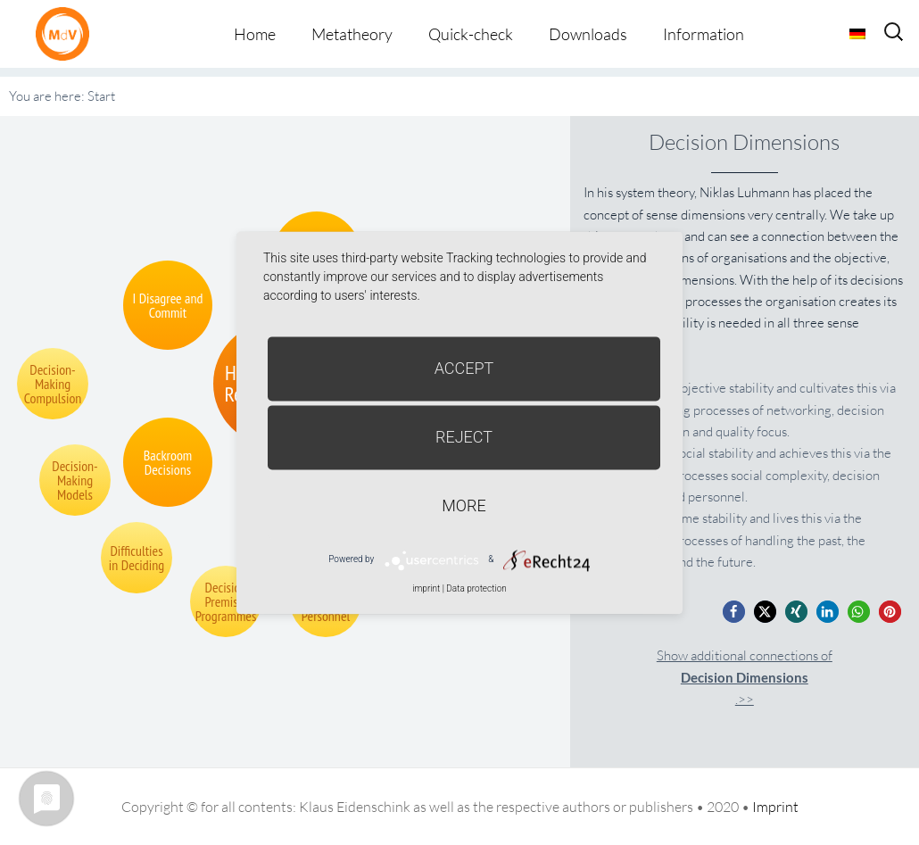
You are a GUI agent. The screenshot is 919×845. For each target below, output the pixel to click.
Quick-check (470, 34)
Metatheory (352, 34)
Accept (464, 368)
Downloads (588, 34)
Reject (464, 436)
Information (703, 34)
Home (255, 34)
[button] (734, 612)
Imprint (775, 807)
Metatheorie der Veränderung (67, 33)
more (463, 505)
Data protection (476, 588)
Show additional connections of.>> (744, 677)
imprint (426, 588)
